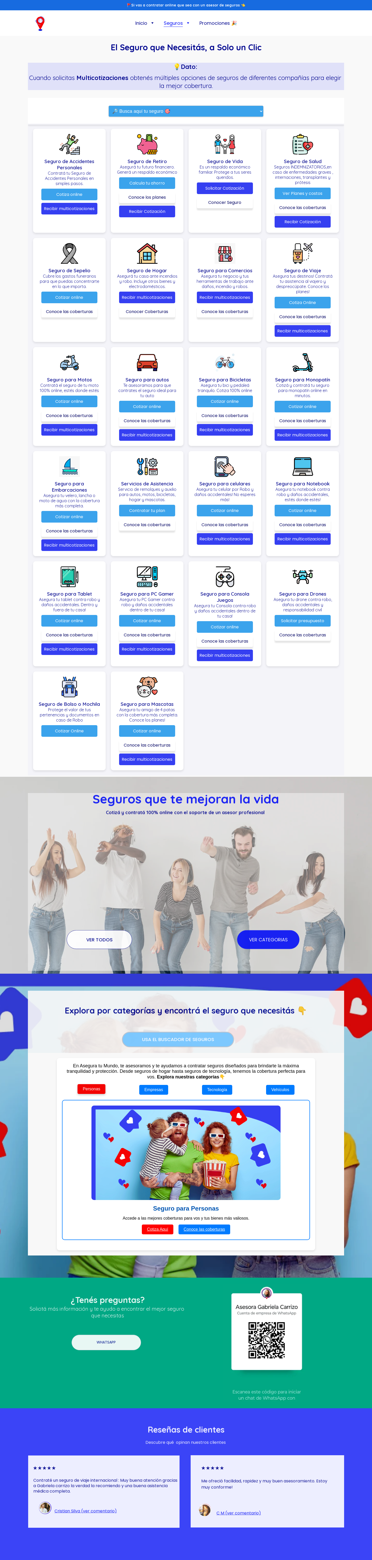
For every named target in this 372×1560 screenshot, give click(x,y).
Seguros (173, 23)
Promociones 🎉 (218, 23)
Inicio (141, 23)
